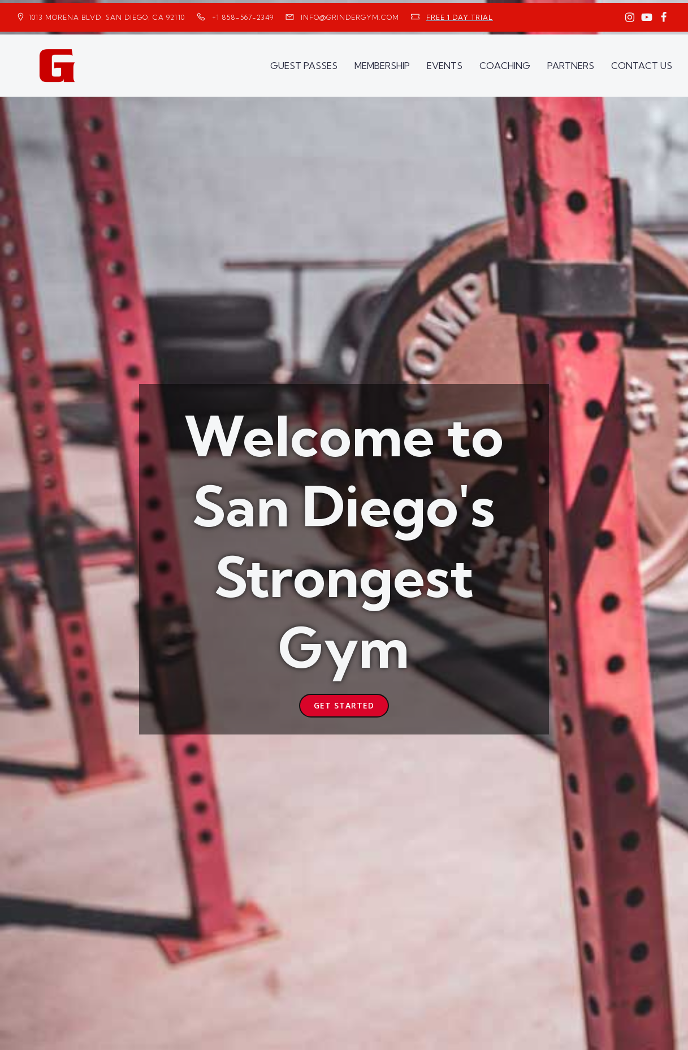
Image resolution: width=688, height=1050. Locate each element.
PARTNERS (570, 65)
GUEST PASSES (303, 65)
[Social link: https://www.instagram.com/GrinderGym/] (629, 17)
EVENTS (444, 65)
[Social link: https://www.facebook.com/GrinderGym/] (663, 17)
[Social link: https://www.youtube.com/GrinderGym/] (646, 17)
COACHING (504, 65)
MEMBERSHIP (382, 65)
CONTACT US (641, 65)
